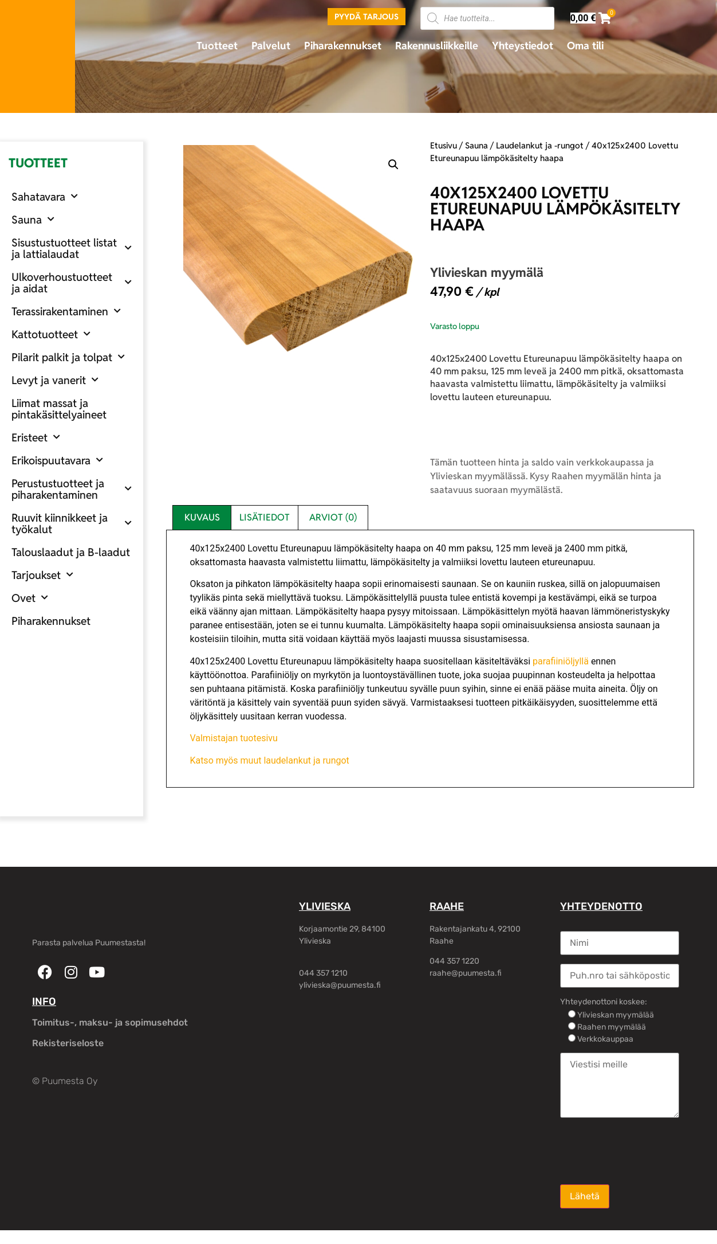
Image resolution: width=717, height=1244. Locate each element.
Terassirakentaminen (66, 311)
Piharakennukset (342, 45)
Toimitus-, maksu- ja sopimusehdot (110, 1022)
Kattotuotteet (50, 333)
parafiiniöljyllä (561, 661)
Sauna (32, 219)
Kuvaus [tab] (202, 517)
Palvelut (270, 45)
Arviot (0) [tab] (333, 517)
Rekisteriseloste (68, 1043)
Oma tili (585, 45)
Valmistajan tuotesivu (234, 738)
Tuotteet (217, 45)
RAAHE (447, 906)
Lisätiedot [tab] (264, 517)
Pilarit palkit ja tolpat (68, 356)
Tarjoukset (42, 574)
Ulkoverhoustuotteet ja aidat (71, 282)
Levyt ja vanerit (55, 379)
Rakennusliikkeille (436, 45)
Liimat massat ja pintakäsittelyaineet (59, 408)
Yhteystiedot (522, 45)
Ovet (29, 597)
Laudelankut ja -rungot (540, 145)
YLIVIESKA (324, 906)
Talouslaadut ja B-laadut (70, 552)
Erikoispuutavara (57, 460)
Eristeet (35, 437)
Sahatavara (44, 196)
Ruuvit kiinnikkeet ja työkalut (71, 523)
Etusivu (443, 145)
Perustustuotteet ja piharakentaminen (71, 489)
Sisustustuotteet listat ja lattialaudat (71, 248)
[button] (393, 164)
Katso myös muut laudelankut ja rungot (269, 760)
